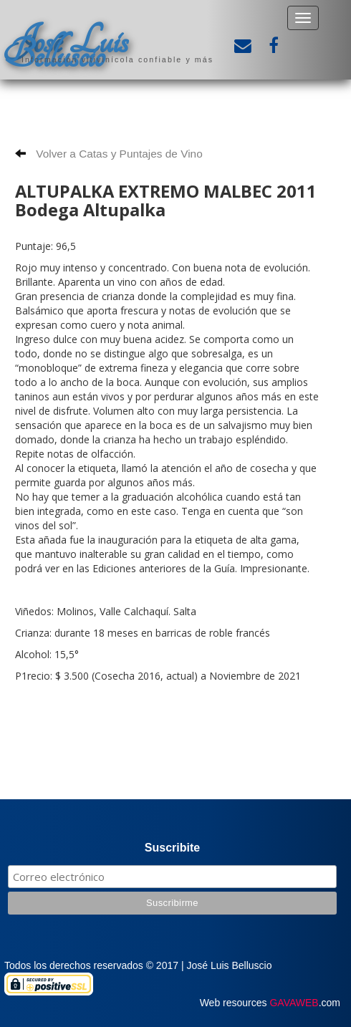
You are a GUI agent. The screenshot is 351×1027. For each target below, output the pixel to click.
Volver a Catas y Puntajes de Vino (109, 154)
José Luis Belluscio (66, 48)
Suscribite (172, 848)
